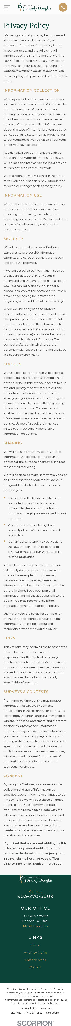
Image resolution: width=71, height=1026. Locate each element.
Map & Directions (35, 926)
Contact (35, 967)
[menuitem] (16, 1013)
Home (35, 945)
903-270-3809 (35, 896)
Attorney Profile (35, 952)
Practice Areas (35, 960)
